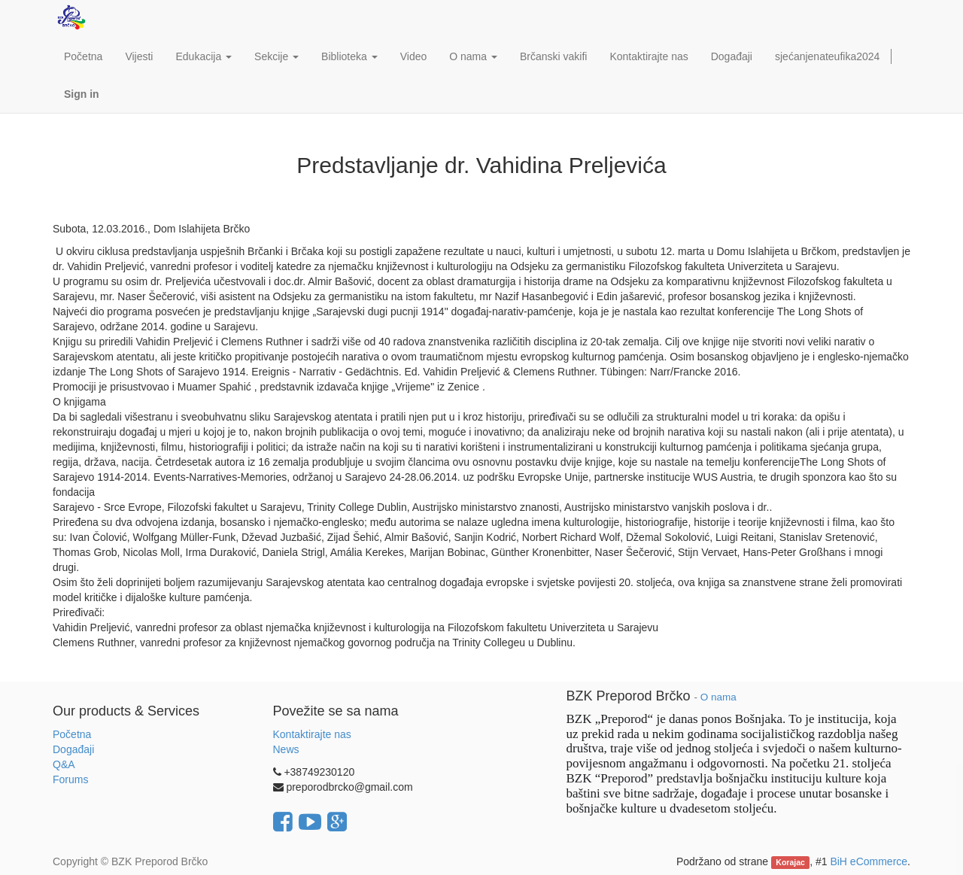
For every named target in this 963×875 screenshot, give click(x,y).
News (286, 749)
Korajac (790, 862)
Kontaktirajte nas (312, 734)
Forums (70, 779)
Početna (72, 734)
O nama (718, 697)
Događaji (73, 749)
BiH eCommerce (868, 861)
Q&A (64, 764)
